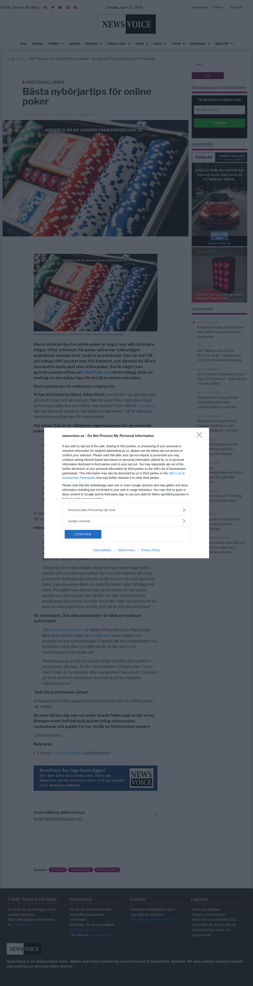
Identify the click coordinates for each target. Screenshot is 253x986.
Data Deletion (102, 550)
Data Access (126, 550)
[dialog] (126, 493)
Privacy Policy (150, 550)
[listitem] (126, 510)
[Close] (201, 436)
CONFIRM (84, 534)
